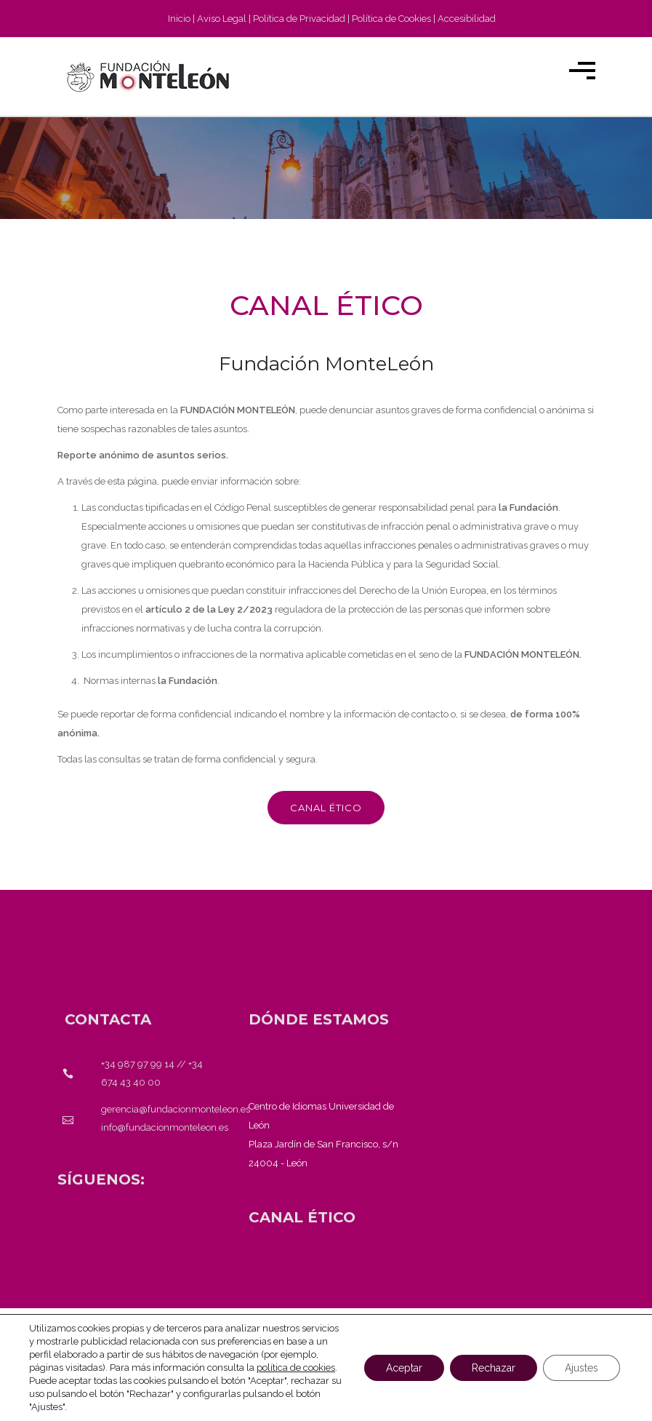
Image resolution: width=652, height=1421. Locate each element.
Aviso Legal (221, 18)
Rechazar (493, 1368)
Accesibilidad (467, 18)
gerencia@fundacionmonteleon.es (175, 1109)
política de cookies (296, 1367)
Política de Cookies (391, 18)
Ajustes (581, 1368)
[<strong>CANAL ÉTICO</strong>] (302, 1217)
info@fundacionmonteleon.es (164, 1127)
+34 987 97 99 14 (137, 1064)
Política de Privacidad (299, 18)
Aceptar (404, 1368)
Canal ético (326, 807)
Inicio (179, 18)
